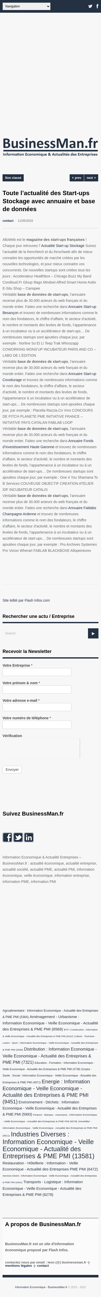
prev (76, 178)
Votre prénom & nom (21, 683)
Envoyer (12, 770)
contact (8, 221)
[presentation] (41, 748)
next (91, 178)
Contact (43, 1266)
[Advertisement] (50, 73)
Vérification (12, 736)
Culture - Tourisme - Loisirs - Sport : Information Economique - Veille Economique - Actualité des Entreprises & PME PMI (50, 1043)
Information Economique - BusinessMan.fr (41, 1287)
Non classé (13, 178)
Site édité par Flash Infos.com (26, 600)
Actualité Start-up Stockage (62, 246)
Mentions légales (18, 1266)
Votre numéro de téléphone (27, 718)
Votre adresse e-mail (21, 700)
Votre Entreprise (17, 665)
